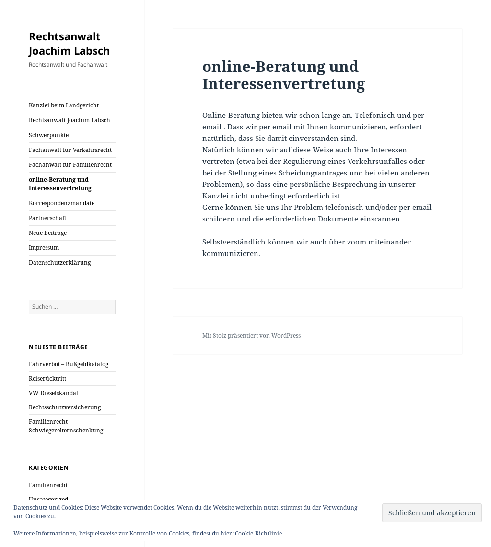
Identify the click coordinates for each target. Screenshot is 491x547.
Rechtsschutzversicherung (65, 407)
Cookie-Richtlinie (258, 533)
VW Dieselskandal (53, 393)
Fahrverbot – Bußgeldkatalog (68, 364)
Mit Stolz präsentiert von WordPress (251, 335)
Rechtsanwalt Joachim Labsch (69, 43)
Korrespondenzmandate (61, 203)
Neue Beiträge (48, 233)
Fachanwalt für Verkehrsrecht (70, 150)
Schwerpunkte (49, 135)
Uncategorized (48, 499)
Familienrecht (48, 485)
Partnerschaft (47, 218)
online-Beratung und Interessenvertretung (60, 183)
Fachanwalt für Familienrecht (70, 165)
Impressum (44, 248)
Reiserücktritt (47, 378)
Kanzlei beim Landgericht (64, 105)
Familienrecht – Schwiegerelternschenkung (66, 426)
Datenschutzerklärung (60, 262)
